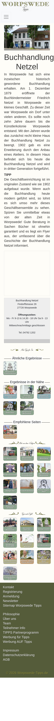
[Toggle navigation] (6, 17)
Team (7, 623)
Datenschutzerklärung (19, 655)
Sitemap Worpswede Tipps (22, 605)
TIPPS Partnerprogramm (21, 632)
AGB (6, 659)
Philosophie (11, 614)
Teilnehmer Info (14, 628)
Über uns (9, 619)
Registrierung (12, 591)
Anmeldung (11, 596)
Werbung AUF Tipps (17, 641)
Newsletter (10, 601)
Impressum (11, 650)
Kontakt (8, 587)
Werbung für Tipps (16, 637)
